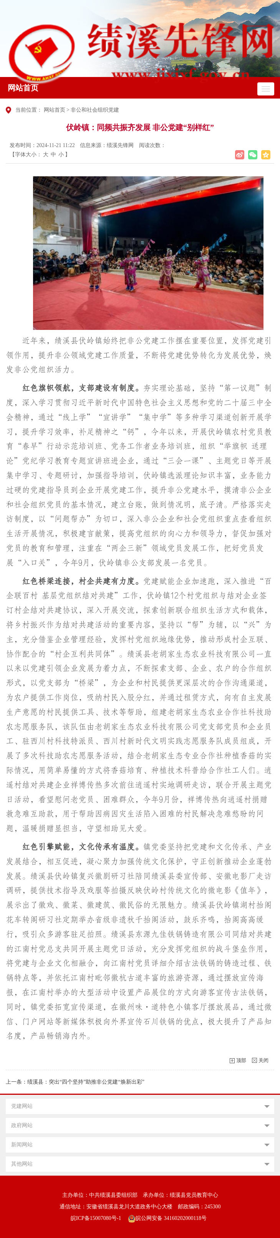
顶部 (241, 1060)
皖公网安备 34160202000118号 (167, 1218)
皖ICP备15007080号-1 (96, 1218)
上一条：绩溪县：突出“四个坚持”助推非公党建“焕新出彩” (75, 1082)
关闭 (263, 1060)
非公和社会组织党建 (95, 110)
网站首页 (23, 88)
